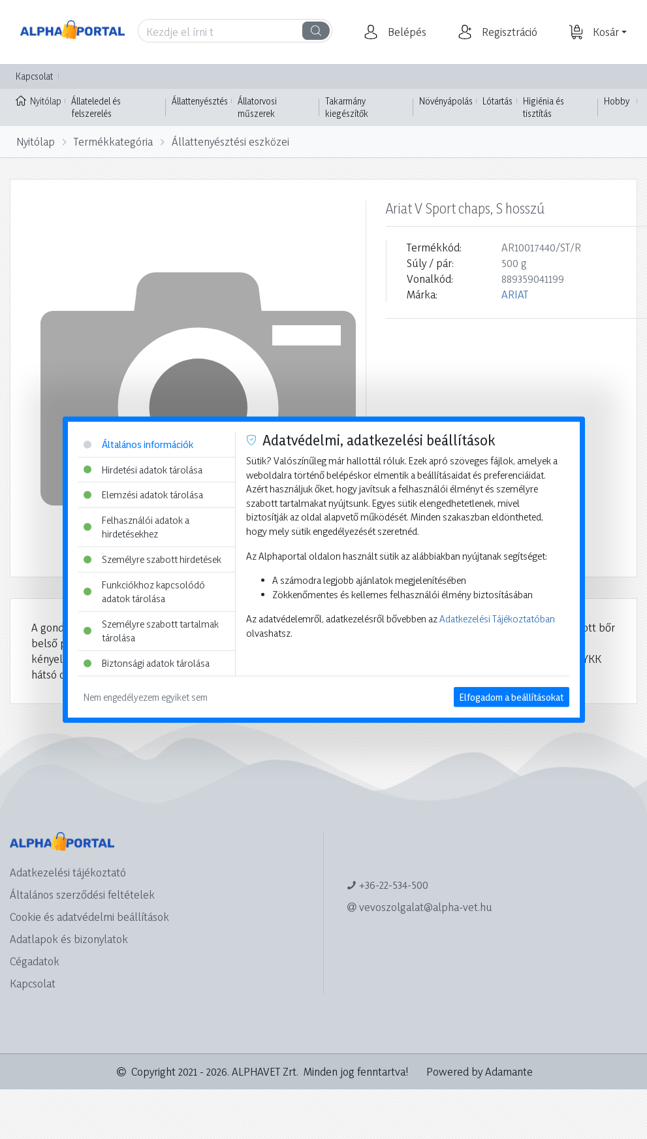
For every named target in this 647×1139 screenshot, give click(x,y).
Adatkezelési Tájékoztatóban (497, 619)
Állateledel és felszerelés (96, 107)
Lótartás (497, 100)
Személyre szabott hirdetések (152, 559)
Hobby (616, 100)
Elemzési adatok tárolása (143, 495)
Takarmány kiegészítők (346, 107)
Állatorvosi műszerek (257, 107)
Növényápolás (446, 100)
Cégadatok (34, 961)
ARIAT (514, 294)
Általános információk (138, 444)
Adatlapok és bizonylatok (69, 939)
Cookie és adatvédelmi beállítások (89, 916)
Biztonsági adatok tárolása (147, 663)
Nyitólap (38, 99)
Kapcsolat (34, 76)
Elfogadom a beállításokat (511, 696)
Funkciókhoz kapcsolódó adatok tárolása (144, 591)
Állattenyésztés (200, 100)
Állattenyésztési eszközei (230, 141)
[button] (405, 32)
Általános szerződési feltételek (82, 894)
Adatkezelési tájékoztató (68, 872)
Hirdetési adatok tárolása (143, 469)
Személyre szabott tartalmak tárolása (151, 631)
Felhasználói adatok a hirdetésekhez (136, 526)
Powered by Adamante (479, 1071)
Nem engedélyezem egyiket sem (146, 696)
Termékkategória (113, 141)
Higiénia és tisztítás (543, 107)
